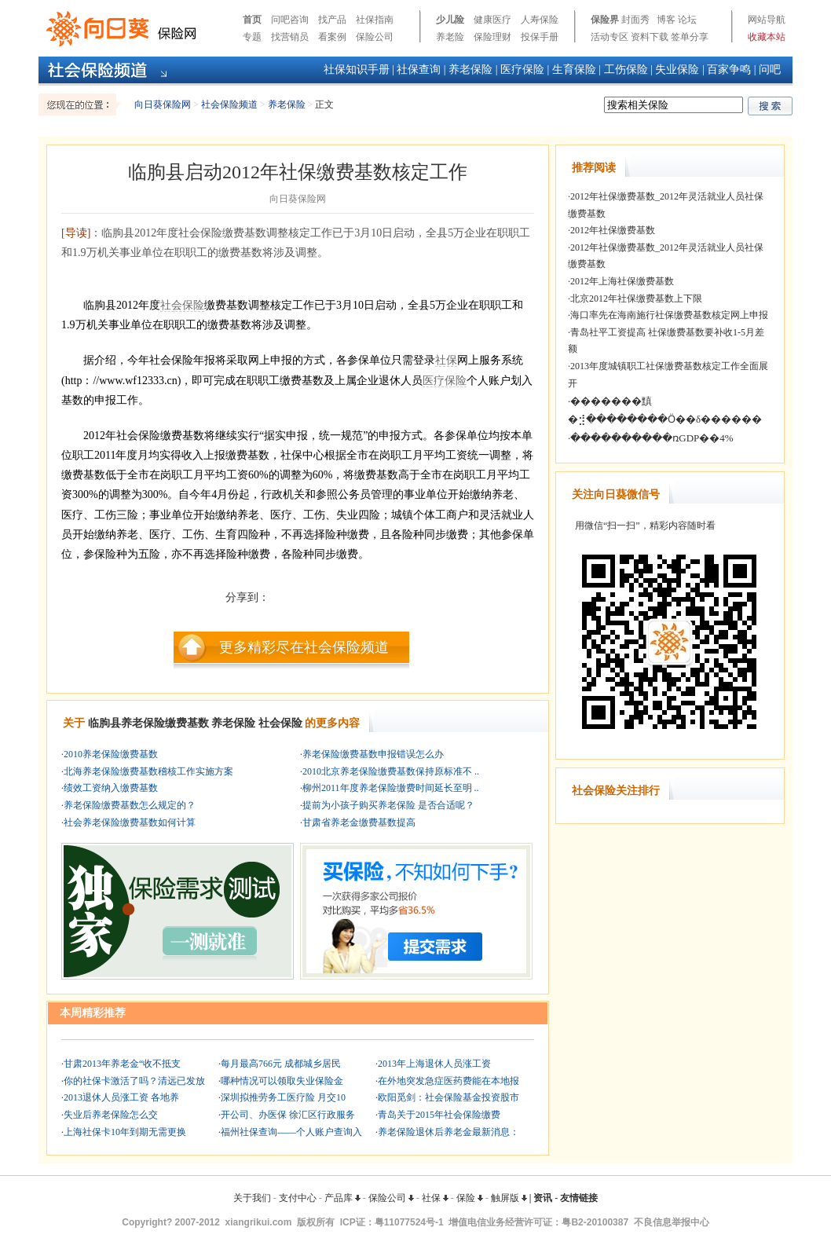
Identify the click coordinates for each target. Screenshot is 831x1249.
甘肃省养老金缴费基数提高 (359, 822)
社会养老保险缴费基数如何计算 (130, 822)
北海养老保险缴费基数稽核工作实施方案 (148, 771)
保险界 (605, 19)
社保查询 (419, 69)
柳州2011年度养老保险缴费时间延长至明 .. (390, 787)
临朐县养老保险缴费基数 (148, 723)
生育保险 (574, 69)
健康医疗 (492, 19)
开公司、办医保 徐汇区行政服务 (288, 1114)
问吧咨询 (290, 19)
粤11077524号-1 (409, 1222)
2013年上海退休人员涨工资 (434, 1063)
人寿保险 (539, 19)
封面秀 (635, 19)
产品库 (342, 1197)
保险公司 (375, 36)
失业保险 (677, 69)
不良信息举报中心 (671, 1222)
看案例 (332, 36)
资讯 (542, 1197)
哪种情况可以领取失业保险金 (282, 1080)
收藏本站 (766, 36)
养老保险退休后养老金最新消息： (448, 1131)
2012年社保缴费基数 (612, 230)
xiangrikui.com (258, 1222)
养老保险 (470, 69)
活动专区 (609, 36)
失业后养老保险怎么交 (111, 1114)
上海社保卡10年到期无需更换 (125, 1131)
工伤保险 (626, 69)
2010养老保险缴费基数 (111, 754)
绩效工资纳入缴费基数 (111, 787)
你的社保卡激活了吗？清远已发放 (134, 1080)
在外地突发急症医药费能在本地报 (448, 1080)
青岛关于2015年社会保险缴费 (439, 1114)
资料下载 (649, 36)
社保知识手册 (357, 69)
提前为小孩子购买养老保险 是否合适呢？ (388, 805)
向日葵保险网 (162, 104)
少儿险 (450, 19)
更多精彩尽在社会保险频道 (304, 647)
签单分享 (689, 36)
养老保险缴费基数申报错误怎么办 (373, 754)
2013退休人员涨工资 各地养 (121, 1097)
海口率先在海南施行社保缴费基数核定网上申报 (669, 315)
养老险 (450, 36)
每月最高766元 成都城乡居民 (281, 1063)
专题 (252, 36)
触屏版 (509, 1197)
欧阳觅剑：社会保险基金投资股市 (448, 1097)
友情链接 (579, 1197)
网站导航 (766, 19)
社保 (446, 360)
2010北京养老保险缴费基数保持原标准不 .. (390, 771)
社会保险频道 (229, 104)
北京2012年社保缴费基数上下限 (636, 298)
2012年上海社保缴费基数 (622, 281)
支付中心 (298, 1197)
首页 (252, 19)
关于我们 (252, 1197)
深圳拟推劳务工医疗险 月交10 (283, 1097)
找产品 (332, 19)
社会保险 (182, 305)
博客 (666, 19)
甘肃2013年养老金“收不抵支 (122, 1063)
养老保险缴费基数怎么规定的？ (130, 805)
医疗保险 (522, 69)
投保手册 (539, 36)
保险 (469, 1197)
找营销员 (290, 36)
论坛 (687, 19)
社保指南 (375, 19)
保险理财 (492, 36)
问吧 (770, 69)
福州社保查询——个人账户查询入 (291, 1131)
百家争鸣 (729, 69)
